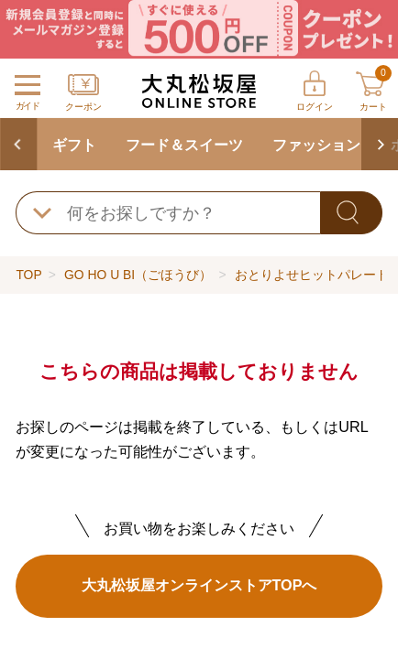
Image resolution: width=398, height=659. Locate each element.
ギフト (74, 144)
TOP (28, 274)
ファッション (316, 144)
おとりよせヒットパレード (312, 274)
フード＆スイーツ (184, 144)
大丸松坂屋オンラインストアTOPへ (199, 585)
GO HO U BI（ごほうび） (138, 274)
